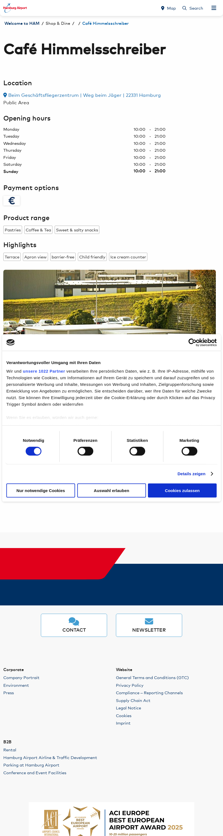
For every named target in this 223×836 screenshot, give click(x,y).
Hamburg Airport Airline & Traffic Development (50, 757)
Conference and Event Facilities (34, 772)
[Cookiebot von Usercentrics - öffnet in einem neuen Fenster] (192, 342)
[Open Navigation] (214, 8)
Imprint (123, 722)
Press (8, 692)
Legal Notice (128, 707)
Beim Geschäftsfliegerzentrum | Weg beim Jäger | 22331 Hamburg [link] (82, 95)
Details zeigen (191, 473)
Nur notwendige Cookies (41, 490)
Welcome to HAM (21, 24)
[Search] (192, 8)
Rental (9, 749)
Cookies (123, 715)
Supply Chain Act (133, 700)
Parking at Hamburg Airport (31, 764)
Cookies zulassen (182, 490)
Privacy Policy (130, 685)
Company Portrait (21, 677)
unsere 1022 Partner (44, 371)
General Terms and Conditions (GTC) (152, 677)
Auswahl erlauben (111, 490)
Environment (16, 685)
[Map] (168, 8)
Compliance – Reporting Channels (149, 692)
